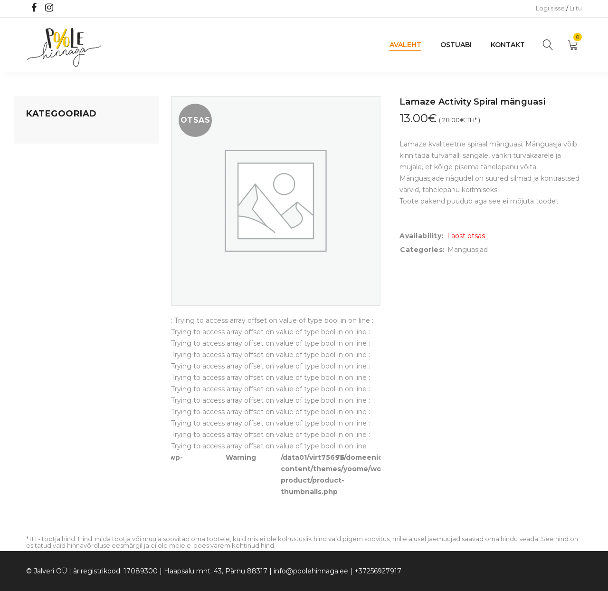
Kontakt (508, 44)
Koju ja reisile (47, 151)
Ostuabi (456, 44)
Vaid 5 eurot (45, 278)
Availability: (421, 236)
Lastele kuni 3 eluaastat (65, 188)
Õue (33, 224)
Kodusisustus (48, 169)
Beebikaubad (48, 206)
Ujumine (40, 260)
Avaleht (405, 44)
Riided (36, 242)
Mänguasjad (46, 133)
